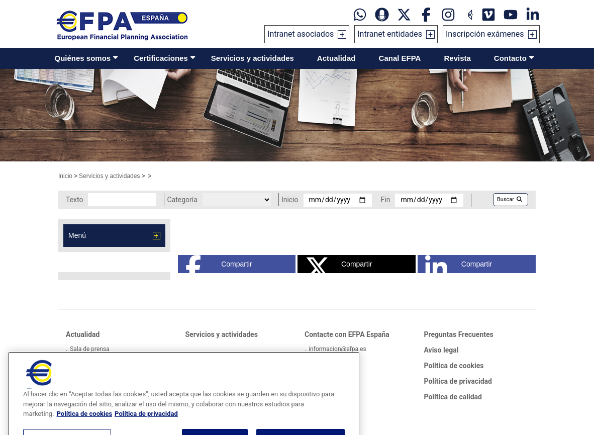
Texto (74, 200)
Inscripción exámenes (485, 34)
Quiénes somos (83, 58)
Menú (77, 235)
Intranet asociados (300, 34)
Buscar (509, 199)
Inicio (65, 176)
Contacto (510, 58)
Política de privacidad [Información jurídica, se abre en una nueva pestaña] (146, 428)
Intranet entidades (389, 34)
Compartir (218, 264)
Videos (79, 361)
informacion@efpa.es (337, 349)
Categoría (182, 200)
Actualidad (336, 58)
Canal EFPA (400, 58)
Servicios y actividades (252, 58)
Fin (385, 200)
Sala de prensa (90, 349)
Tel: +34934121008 (334, 361)
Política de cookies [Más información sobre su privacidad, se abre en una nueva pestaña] (85, 428)
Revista (457, 58)
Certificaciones (161, 58)
